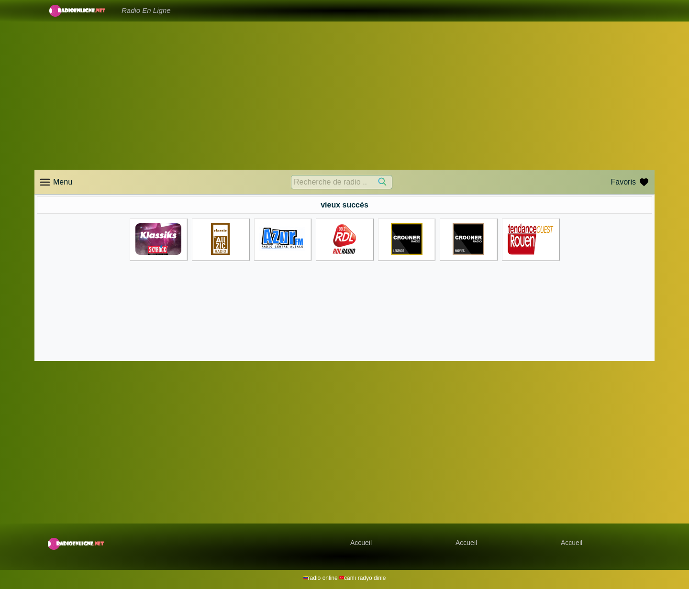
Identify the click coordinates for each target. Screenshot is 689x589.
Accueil (361, 542)
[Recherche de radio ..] (341, 182)
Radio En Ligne (146, 10)
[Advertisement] (344, 96)
